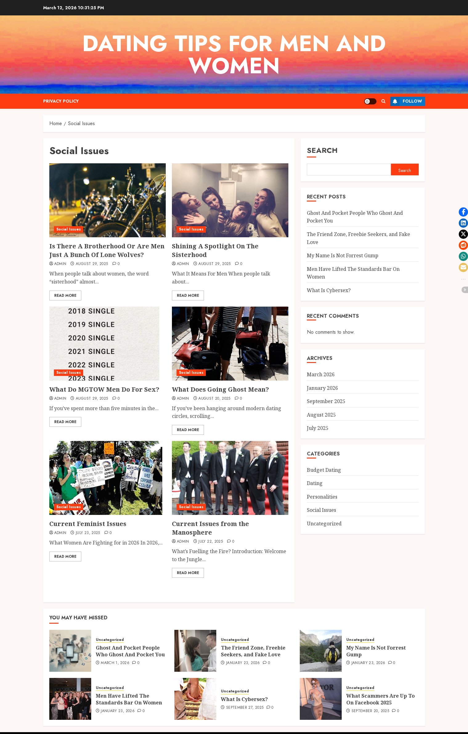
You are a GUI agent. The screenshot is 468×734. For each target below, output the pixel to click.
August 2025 (321, 414)
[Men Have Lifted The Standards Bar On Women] (70, 693)
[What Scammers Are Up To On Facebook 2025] (321, 693)
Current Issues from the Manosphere (210, 528)
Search (322, 150)
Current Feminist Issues (87, 524)
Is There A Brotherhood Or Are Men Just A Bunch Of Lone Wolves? (107, 250)
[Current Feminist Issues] (106, 478)
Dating (315, 483)
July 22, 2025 (210, 541)
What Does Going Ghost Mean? (220, 389)
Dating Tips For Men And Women (234, 54)
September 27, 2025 (244, 701)
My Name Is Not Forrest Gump (342, 255)
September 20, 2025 (370, 705)
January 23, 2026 (243, 656)
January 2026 (322, 388)
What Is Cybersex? (329, 290)
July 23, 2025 (88, 533)
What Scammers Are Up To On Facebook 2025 (380, 693)
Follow (406, 101)
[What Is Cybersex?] (195, 693)
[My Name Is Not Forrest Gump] (321, 645)
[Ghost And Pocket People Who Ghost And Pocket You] (70, 645)
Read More (65, 295)
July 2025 (317, 428)
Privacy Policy (61, 101)
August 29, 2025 (92, 264)
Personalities (322, 496)
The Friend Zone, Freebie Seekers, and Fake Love (253, 645)
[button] (463, 212)
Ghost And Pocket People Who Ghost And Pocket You (130, 645)
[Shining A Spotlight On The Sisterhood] (230, 200)
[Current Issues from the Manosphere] (230, 478)
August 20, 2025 (214, 398)
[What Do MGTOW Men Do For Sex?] (104, 344)
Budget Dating (324, 470)
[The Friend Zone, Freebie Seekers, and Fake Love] (195, 645)
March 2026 (321, 374)
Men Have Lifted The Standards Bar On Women (129, 693)
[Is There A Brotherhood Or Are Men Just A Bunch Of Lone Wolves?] (107, 200)
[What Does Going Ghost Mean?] (230, 344)
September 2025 (326, 401)
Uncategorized (324, 523)
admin (60, 264)
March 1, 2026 (115, 656)
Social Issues (68, 229)
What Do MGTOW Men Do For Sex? (104, 389)
